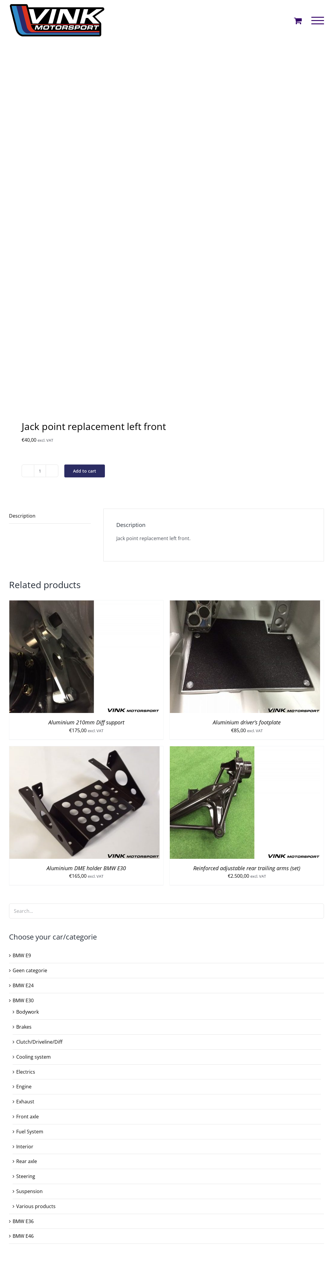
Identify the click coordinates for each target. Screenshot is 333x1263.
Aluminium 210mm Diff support (86, 722)
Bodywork (27, 1012)
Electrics (25, 1072)
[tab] (50, 516)
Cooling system (33, 1057)
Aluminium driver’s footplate (247, 722)
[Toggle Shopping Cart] (298, 20)
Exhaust (25, 1101)
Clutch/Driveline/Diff (39, 1042)
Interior (24, 1146)
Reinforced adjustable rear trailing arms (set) (246, 868)
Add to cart (84, 471)
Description (22, 516)
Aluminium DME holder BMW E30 (86, 868)
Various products (36, 1206)
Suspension (29, 1191)
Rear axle (26, 1161)
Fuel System (29, 1131)
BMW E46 (23, 1236)
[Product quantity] (40, 471)
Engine (24, 1086)
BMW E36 (23, 1221)
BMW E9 (22, 955)
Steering (25, 1176)
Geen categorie (30, 970)
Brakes (24, 1027)
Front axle (27, 1116)
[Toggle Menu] (318, 20)
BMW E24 (23, 985)
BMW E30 (23, 1000)
